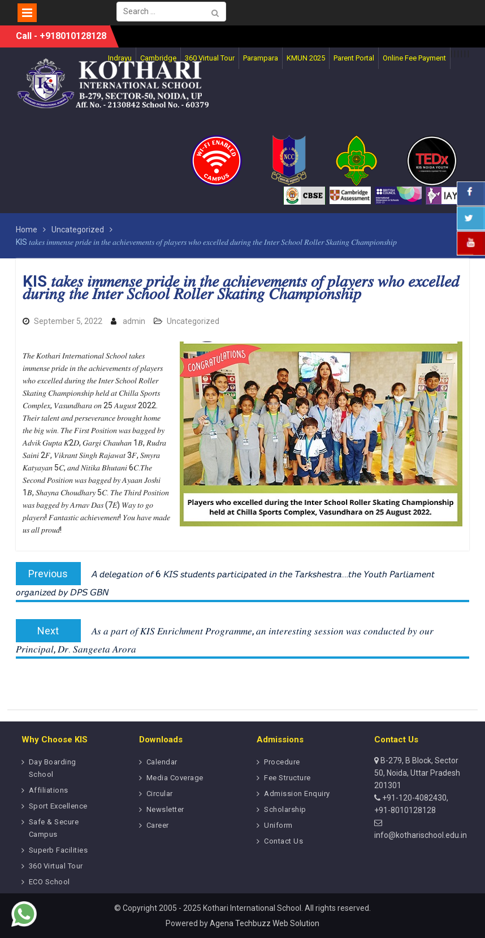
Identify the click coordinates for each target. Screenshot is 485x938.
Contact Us (283, 841)
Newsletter (165, 809)
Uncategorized (193, 321)
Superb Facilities (58, 850)
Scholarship (285, 809)
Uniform (278, 825)
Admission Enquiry (297, 793)
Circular (159, 793)
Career (157, 825)
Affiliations (48, 790)
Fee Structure (287, 777)
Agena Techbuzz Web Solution (264, 923)
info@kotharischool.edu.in (420, 835)
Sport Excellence (58, 806)
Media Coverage (174, 777)
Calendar (161, 762)
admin (134, 321)
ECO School (49, 882)
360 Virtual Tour (56, 866)
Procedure (282, 762)
